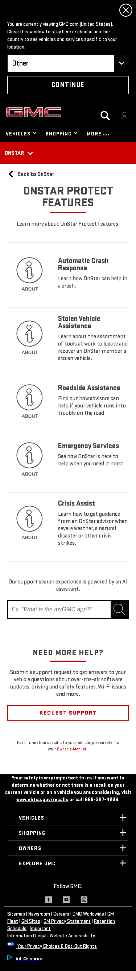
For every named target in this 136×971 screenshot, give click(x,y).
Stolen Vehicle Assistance (79, 322)
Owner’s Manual (71, 749)
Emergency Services (88, 445)
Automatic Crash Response (83, 264)
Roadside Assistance (89, 388)
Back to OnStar (30, 174)
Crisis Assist (77, 503)
